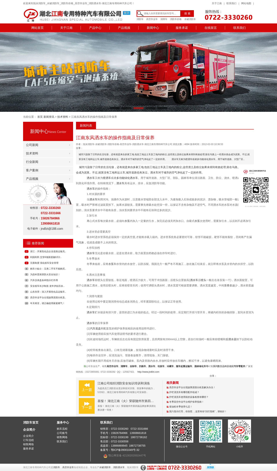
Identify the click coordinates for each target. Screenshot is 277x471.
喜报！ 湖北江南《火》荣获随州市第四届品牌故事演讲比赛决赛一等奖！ (147, 401)
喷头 (203, 280)
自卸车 (133, 366)
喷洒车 (107, 177)
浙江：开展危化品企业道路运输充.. (48, 251)
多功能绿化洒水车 (127, 177)
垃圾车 (161, 366)
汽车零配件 (239, 366)
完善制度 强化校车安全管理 (44, 263)
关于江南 (217, 3)
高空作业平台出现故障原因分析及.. (48, 297)
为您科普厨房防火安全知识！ (45, 274)
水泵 (127, 220)
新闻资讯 (48, 116)
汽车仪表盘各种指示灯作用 (44, 280)
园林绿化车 (200, 366)
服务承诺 (182, 27)
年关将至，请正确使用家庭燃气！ (47, 303)
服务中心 (63, 422)
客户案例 (32, 170)
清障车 (163, 19)
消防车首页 (30, 422)
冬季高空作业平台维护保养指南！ (186, 402)
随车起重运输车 (184, 366)
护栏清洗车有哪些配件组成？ (184, 392)
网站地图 (246, 3)
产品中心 (95, 27)
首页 (40, 116)
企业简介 (29, 429)
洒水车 (154, 172)
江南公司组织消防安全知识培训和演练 (124, 383)
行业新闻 (32, 161)
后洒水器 (231, 339)
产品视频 (124, 27)
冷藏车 (170, 366)
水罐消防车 (190, 19)
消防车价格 (176, 19)
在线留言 (210, 27)
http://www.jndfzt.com (148, 372)
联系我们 (231, 3)
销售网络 (28, 444)
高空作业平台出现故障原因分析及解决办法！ (192, 387)
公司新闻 (32, 145)
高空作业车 (152, 19)
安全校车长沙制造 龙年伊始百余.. (47, 286)
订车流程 (28, 440)
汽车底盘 (95, 328)
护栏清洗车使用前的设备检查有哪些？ (189, 397)
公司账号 (62, 433)
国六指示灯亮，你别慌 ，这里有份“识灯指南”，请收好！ (198, 411)
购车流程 (62, 428)
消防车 (140, 19)
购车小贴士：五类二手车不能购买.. (48, 268)
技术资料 (62, 116)
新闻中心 (153, 27)
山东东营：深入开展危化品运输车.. (48, 291)
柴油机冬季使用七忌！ (180, 406)
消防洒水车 (119, 467)
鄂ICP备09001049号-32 (125, 449)
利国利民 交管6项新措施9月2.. (45, 257)
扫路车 (142, 366)
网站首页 (37, 27)
